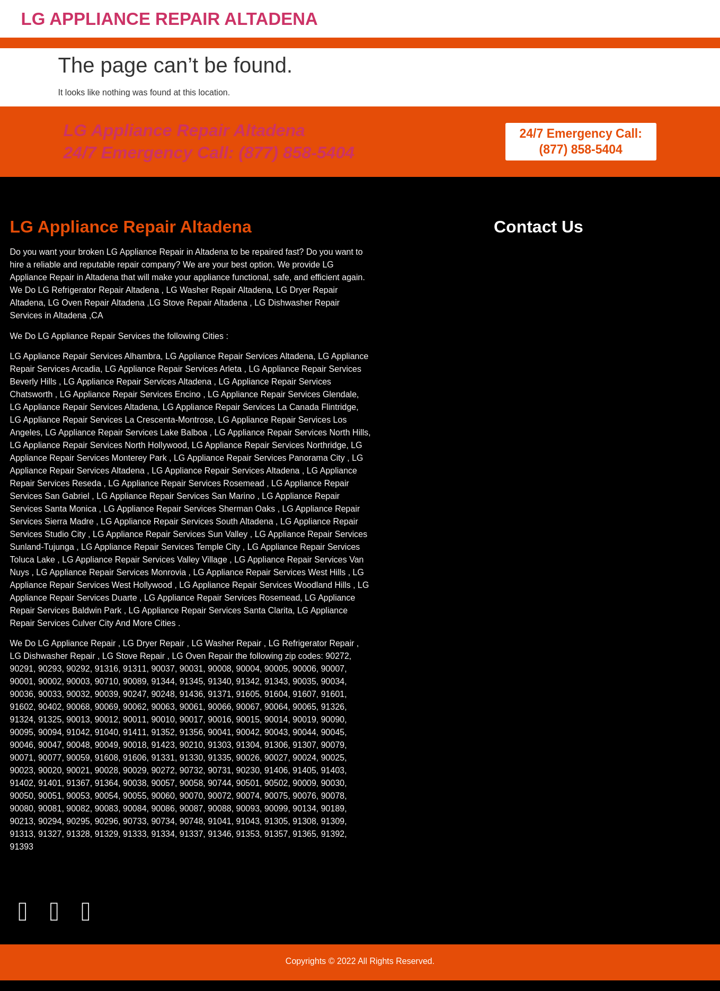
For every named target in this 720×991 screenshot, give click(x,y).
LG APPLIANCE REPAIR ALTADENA (169, 19)
